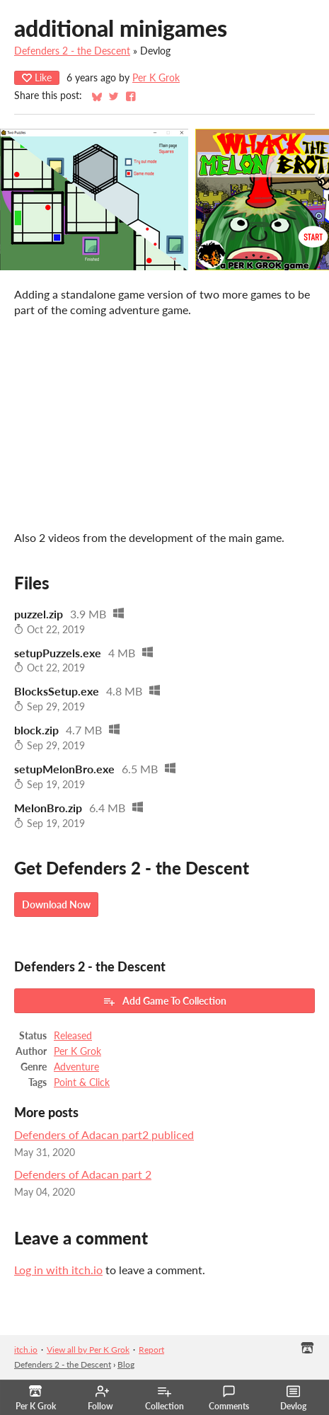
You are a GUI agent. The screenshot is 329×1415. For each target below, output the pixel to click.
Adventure (76, 1067)
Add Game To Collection (164, 1001)
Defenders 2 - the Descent (72, 51)
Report (151, 1349)
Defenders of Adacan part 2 (82, 1174)
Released (73, 1035)
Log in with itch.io (58, 1269)
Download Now (56, 905)
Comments (229, 1398)
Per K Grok (156, 77)
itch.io (25, 1349)
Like (37, 77)
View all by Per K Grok (88, 1349)
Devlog (293, 1398)
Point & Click (82, 1082)
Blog (125, 1364)
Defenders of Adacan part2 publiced (104, 1134)
